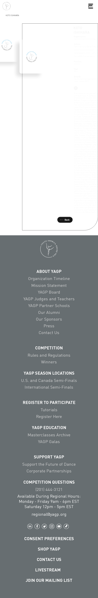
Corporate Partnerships (49, 470)
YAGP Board (49, 292)
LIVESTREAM (49, 569)
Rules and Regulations (49, 355)
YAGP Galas (49, 441)
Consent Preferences (49, 538)
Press (49, 325)
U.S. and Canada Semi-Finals (49, 380)
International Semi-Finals (49, 387)
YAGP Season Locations (49, 372)
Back (65, 219)
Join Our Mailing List (49, 580)
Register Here (49, 416)
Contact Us (49, 332)
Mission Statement (49, 285)
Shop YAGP (49, 548)
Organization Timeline (49, 278)
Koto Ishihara (12, 15)
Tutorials (49, 409)
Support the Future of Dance (49, 464)
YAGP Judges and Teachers (49, 298)
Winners (49, 361)
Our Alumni (49, 312)
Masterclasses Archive (49, 434)
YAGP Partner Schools (49, 305)
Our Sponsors (49, 319)
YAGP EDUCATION (49, 427)
